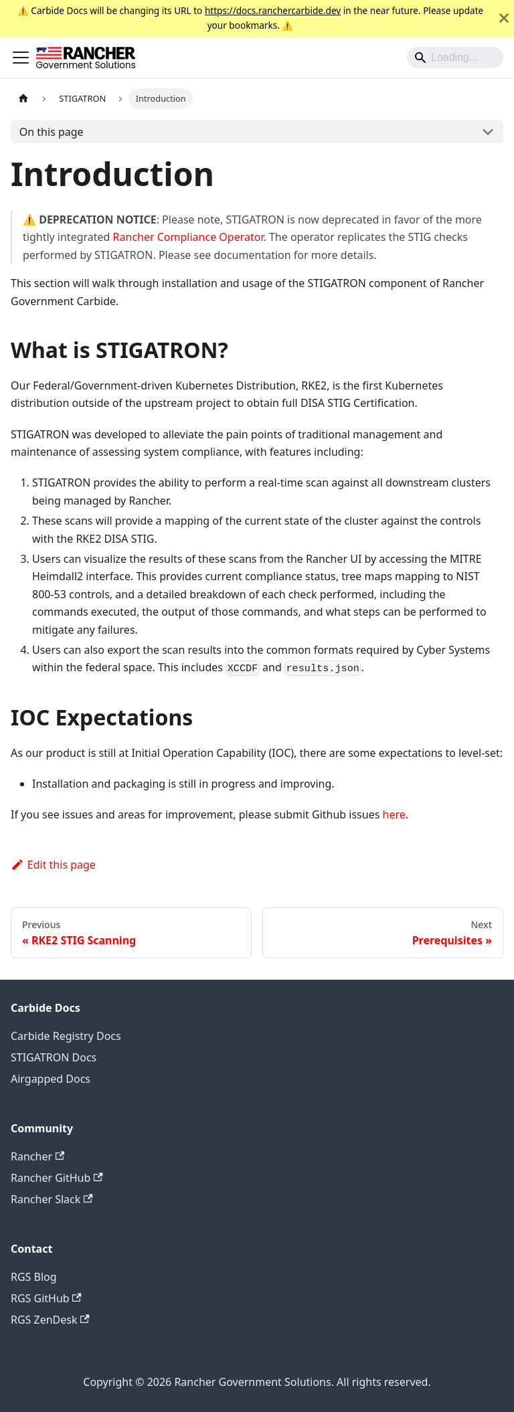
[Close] (504, 18)
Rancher (37, 1156)
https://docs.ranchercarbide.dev (273, 10)
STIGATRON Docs (53, 1057)
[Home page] (23, 98)
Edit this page (53, 864)
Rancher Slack (52, 1199)
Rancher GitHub (57, 1177)
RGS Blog (34, 1276)
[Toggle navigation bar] (21, 58)
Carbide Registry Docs (66, 1036)
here (394, 814)
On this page (51, 131)
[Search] (455, 57)
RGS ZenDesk (50, 1319)
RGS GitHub (46, 1298)
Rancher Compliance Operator (188, 237)
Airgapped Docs (50, 1078)
